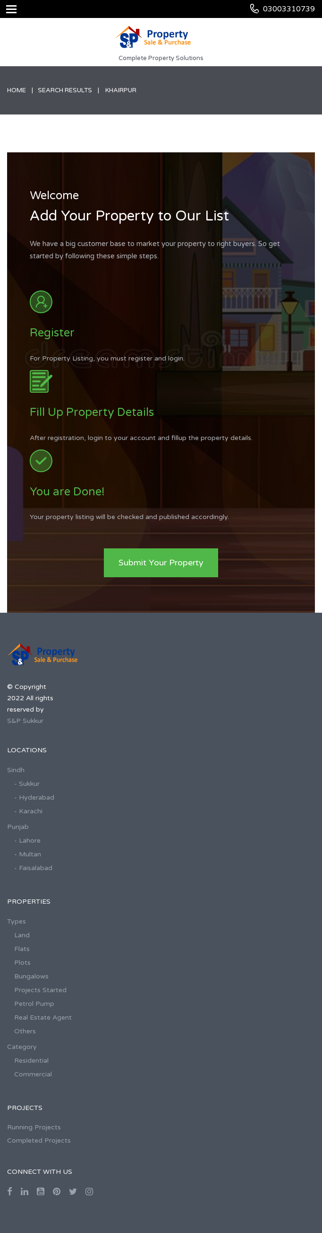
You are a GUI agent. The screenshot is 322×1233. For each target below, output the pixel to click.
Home (16, 90)
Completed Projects (39, 1140)
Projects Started (40, 990)
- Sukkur (27, 784)
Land (22, 935)
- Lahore (27, 841)
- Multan (27, 854)
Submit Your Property (161, 562)
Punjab (18, 827)
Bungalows (31, 976)
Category (22, 1047)
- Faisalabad (33, 868)
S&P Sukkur (25, 721)
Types (16, 921)
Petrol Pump (34, 1004)
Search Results (65, 90)
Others (25, 1031)
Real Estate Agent (43, 1017)
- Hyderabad (34, 797)
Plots (22, 963)
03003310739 (289, 9)
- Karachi (28, 811)
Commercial (33, 1074)
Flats (22, 949)
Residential (31, 1061)
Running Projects (34, 1127)
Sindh (16, 770)
